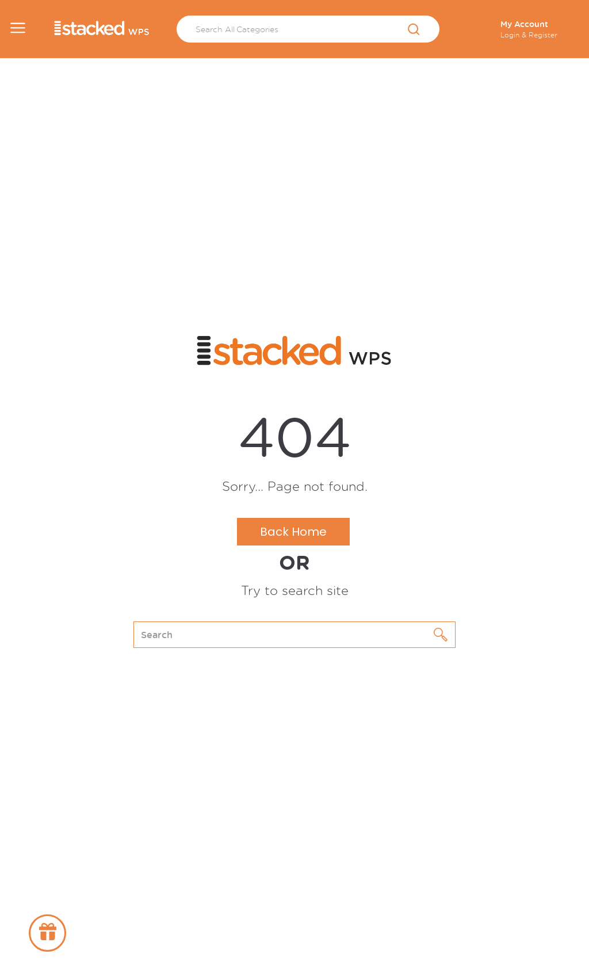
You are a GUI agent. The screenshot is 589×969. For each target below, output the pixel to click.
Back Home (293, 532)
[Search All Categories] (308, 29)
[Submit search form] (414, 30)
